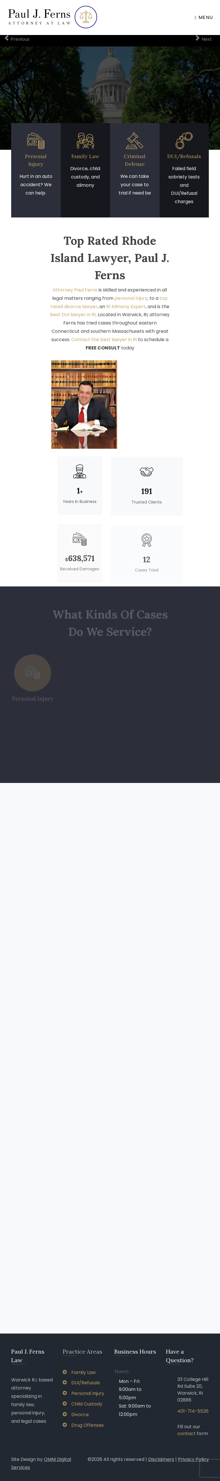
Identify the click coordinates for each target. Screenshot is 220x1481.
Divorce (76, 1414)
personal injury (131, 301)
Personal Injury (83, 1393)
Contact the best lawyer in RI (104, 342)
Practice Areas (82, 1351)
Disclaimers (161, 1459)
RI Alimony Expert (126, 309)
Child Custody (82, 1404)
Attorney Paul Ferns (75, 293)
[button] (16, 92)
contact (186, 1433)
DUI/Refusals (184, 156)
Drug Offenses (83, 1425)
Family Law (85, 156)
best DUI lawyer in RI (73, 318)
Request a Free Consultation (110, 97)
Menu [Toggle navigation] (204, 17)
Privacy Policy (193, 1459)
